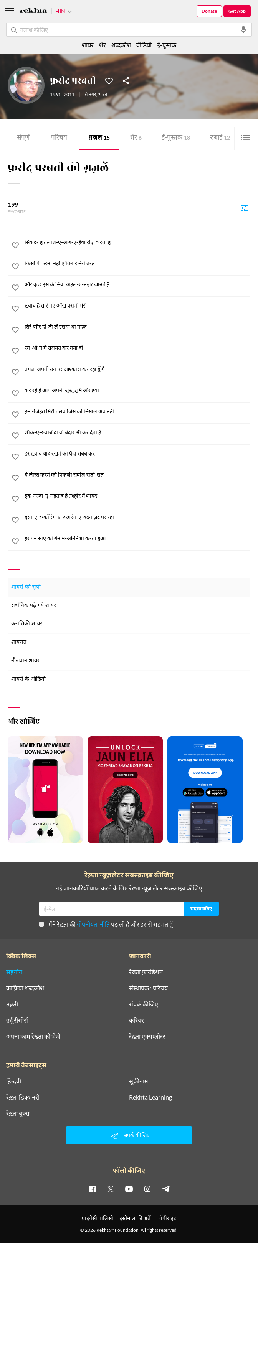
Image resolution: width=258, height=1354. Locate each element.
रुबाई (220, 138)
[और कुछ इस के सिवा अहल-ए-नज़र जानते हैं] (137, 284)
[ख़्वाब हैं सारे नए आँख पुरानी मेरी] (137, 305)
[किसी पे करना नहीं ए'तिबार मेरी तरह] (137, 263)
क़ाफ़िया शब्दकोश (25, 988)
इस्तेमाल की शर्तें (134, 1218)
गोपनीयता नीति (93, 924)
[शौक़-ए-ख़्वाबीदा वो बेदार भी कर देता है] (137, 432)
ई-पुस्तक (176, 138)
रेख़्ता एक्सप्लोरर (147, 1036)
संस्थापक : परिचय (148, 988)
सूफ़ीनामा (139, 1081)
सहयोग (14, 972)
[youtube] (129, 1189)
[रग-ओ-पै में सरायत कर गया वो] (137, 348)
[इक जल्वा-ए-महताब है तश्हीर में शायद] (137, 496)
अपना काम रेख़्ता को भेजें (33, 1036)
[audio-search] (243, 29)
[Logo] (33, 12)
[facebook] (92, 1189)
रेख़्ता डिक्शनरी (23, 1097)
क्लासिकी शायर (26, 624)
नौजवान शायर (25, 661)
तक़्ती (12, 1004)
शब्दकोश (121, 44)
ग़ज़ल (99, 138)
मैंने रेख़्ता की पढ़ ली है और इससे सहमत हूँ (106, 924)
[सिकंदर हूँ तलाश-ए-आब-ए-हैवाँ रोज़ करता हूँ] (137, 242)
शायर (88, 44)
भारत (102, 95)
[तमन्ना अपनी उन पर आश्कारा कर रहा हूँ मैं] (137, 369)
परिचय (59, 138)
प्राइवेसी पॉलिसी (97, 1218)
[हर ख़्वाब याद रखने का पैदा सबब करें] (137, 453)
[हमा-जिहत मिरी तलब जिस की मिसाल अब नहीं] (137, 411)
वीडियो (144, 44)
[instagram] (147, 1189)
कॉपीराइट (166, 1218)
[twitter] (110, 1189)
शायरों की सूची (26, 587)
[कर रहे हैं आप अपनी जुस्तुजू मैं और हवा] (137, 390)
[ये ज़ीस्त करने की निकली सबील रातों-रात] (137, 474)
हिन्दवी (13, 1081)
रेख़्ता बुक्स (18, 1113)
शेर (136, 138)
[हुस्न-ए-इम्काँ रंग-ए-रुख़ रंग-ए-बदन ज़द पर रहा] (137, 517)
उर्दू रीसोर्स (17, 1020)
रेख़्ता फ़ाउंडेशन (146, 972)
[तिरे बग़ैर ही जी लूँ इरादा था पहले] (137, 326)
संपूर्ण (23, 138)
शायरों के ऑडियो (28, 679)
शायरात (18, 642)
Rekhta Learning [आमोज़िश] (150, 1097)
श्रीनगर (90, 95)
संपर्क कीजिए (143, 1004)
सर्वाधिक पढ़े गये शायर (33, 605)
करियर (136, 1020)
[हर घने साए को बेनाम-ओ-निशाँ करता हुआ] (137, 538)
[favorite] (15, 246)
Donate (209, 11)
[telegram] (166, 1189)
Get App (237, 11)
